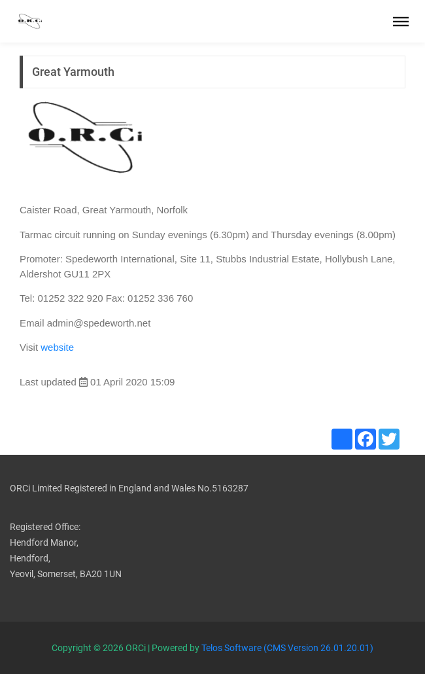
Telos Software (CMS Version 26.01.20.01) (287, 648)
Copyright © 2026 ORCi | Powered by (126, 648)
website (57, 347)
